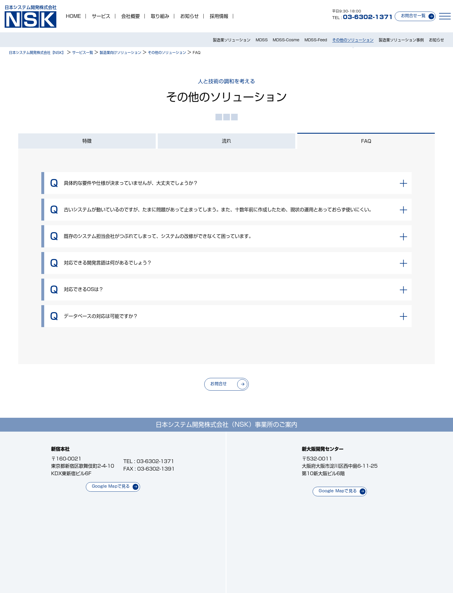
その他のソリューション (353, 40)
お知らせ (189, 16)
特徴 (87, 141)
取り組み (160, 16)
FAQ (366, 141)
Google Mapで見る (111, 486)
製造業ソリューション (231, 40)
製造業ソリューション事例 (401, 40)
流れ (226, 141)
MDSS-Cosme (286, 40)
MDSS (262, 40)
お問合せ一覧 (413, 16)
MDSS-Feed (316, 40)
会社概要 (130, 16)
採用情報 (219, 16)
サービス (101, 16)
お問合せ (218, 384)
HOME (73, 16)
